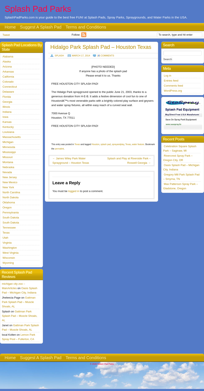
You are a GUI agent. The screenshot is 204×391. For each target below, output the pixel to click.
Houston (95, 144)
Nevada (7, 172)
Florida (7, 96)
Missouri (8, 157)
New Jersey (10, 177)
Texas (77, 144)
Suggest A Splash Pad (40, 27)
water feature (138, 144)
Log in (167, 75)
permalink (59, 149)
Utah (5, 237)
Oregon (7, 207)
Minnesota (9, 147)
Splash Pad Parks (38, 8)
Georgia (7, 101)
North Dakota (11, 197)
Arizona (7, 66)
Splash (59, 55)
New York (8, 187)
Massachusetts (12, 137)
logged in (73, 191)
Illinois (6, 106)
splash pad (106, 144)
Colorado (8, 81)
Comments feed (173, 85)
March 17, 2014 (81, 55)
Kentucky (8, 127)
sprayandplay (118, 144)
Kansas (7, 121)
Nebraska (8, 167)
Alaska (7, 61)
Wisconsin (9, 257)
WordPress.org (173, 90)
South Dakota (11, 217)
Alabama (8, 56)
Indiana (7, 111)
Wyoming (8, 262)
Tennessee (9, 227)
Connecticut (10, 86)
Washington (10, 247)
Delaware (8, 91)
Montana (8, 162)
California (8, 76)
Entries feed (171, 80)
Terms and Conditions (86, 27)
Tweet (6, 34)
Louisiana (8, 132)
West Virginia (10, 252)
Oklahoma (9, 202)
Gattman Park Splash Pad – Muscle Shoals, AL (18, 302)
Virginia (7, 242)
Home (10, 27)
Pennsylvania (11, 212)
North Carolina (11, 192)
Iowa (5, 116)
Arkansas (8, 71)
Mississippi (9, 152)
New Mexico (10, 182)
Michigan (8, 142)
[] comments (105, 55)
